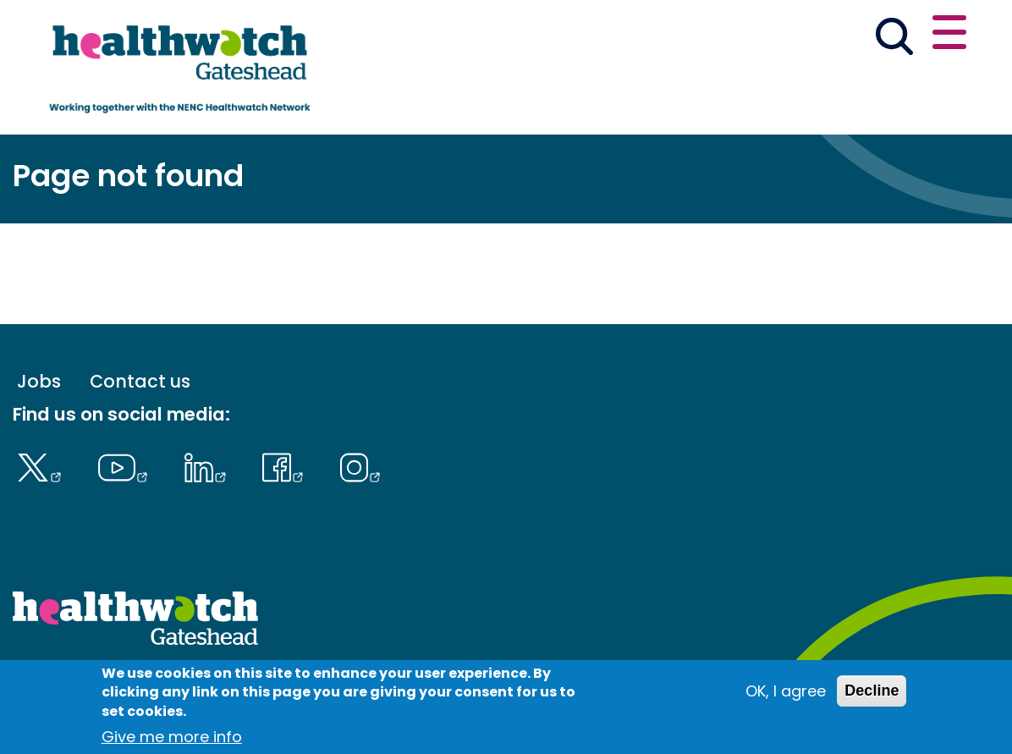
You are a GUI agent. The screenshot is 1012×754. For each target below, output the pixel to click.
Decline (871, 693)
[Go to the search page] (894, 39)
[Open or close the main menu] (949, 35)
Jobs (39, 382)
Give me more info (172, 740)
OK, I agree (785, 694)
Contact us (140, 382)
